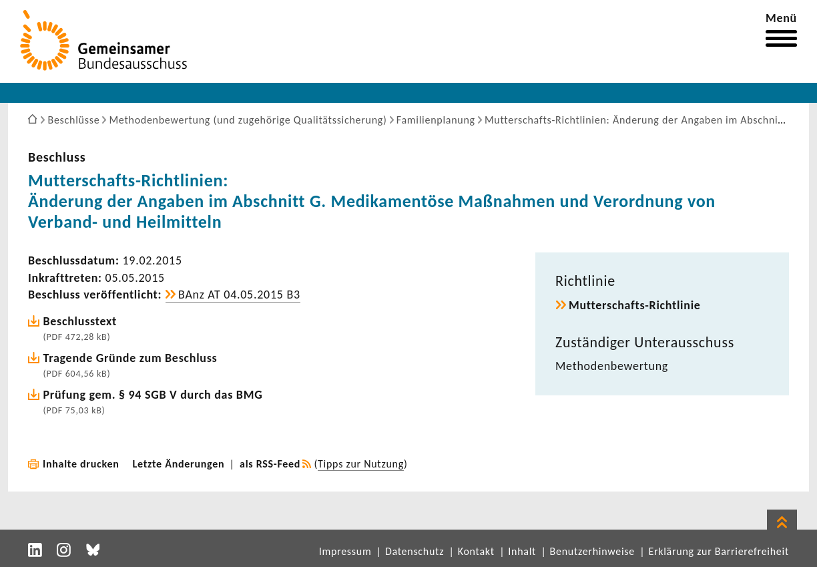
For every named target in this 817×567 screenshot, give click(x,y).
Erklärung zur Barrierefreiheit (718, 551)
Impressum (345, 551)
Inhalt (522, 551)
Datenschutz (414, 551)
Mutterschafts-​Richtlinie (635, 305)
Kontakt (476, 551)
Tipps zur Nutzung (361, 463)
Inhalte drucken (81, 463)
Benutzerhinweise (592, 551)
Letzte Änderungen (179, 463)
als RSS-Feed (270, 463)
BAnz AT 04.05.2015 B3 (239, 294)
